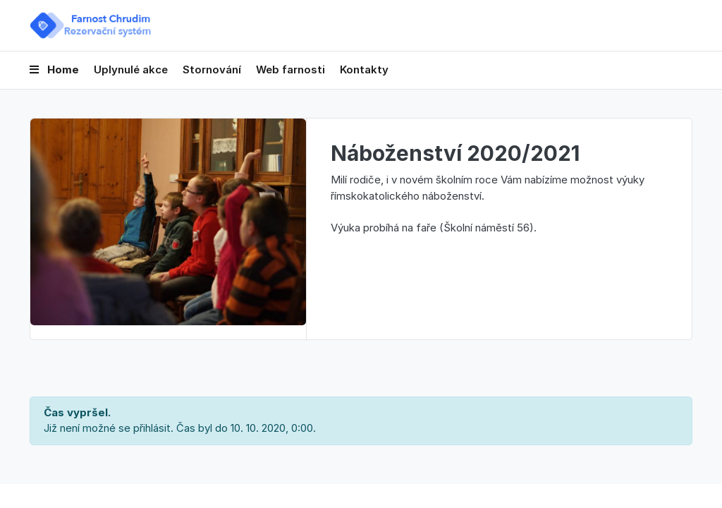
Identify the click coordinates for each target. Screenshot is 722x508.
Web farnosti (290, 69)
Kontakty (364, 69)
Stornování (212, 69)
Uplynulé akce (131, 69)
